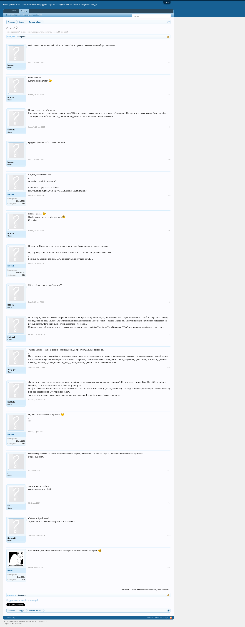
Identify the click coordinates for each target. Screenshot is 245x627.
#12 (169, 432)
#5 (169, 195)
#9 (169, 334)
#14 (169, 503)
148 (23, 204)
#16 (169, 568)
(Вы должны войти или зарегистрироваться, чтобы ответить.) (146, 590)
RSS (171, 618)
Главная (13, 11)
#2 (169, 95)
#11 (169, 400)
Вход (167, 2)
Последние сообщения (32, 15)
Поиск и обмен (26, 32)
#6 (169, 231)
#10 (169, 367)
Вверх (165, 618)
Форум (24, 11)
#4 (169, 159)
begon (54, 32)
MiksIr (10, 570)
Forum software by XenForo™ (26, 621)
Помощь (150, 618)
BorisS (11, 97)
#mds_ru (93, 4)
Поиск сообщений (13, 15)
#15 (169, 535)
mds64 (11, 194)
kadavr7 (11, 130)
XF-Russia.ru (17, 624)
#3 (169, 127)
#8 (169, 302)
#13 (169, 471)
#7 (169, 263)
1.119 (23, 580)
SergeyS (12, 369)
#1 (169, 62)
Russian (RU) (10, 618)
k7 (9, 473)
